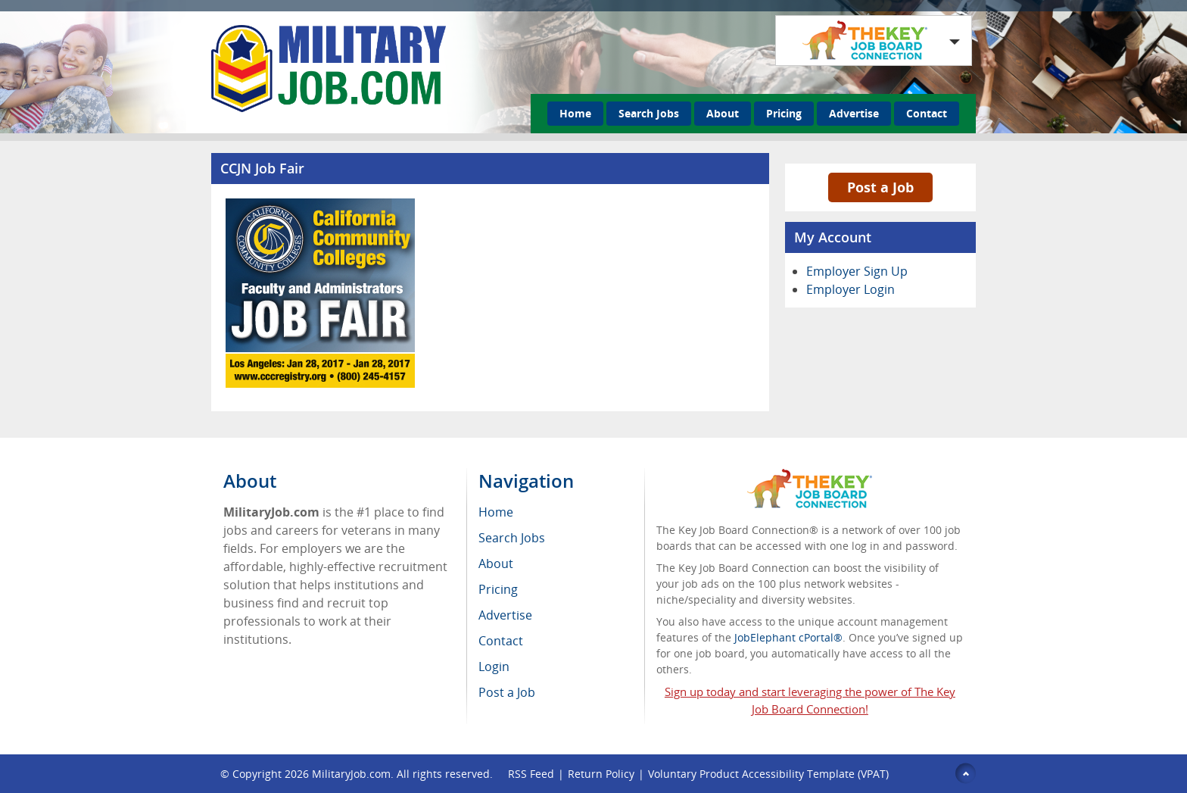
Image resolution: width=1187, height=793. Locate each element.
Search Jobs (648, 113)
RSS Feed (531, 773)
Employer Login (850, 289)
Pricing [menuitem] (498, 589)
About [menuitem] (495, 563)
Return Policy (601, 773)
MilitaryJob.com (351, 773)
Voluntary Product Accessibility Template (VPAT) (768, 773)
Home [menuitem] (495, 512)
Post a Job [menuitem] (506, 692)
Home (575, 113)
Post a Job (880, 187)
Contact (926, 113)
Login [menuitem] (493, 666)
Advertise (854, 113)
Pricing (784, 113)
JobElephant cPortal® (788, 637)
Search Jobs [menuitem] (511, 537)
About (722, 113)
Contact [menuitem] (500, 640)
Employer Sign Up (857, 271)
